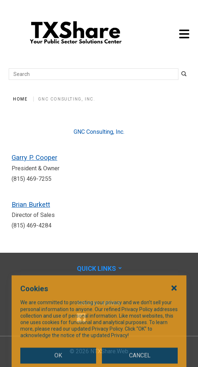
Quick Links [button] (96, 268)
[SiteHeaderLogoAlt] (76, 34)
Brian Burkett (31, 204)
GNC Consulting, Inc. (66, 99)
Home (20, 99)
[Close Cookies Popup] (174, 311)
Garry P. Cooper (34, 157)
